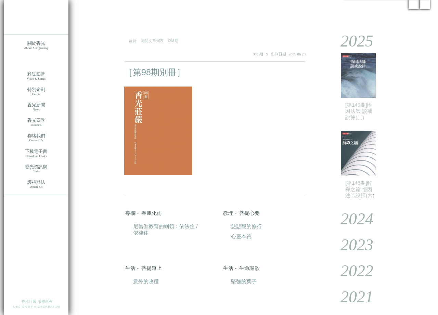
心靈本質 (241, 236)
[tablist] (380, 168)
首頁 (132, 41)
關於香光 (36, 45)
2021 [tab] (352, 297)
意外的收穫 (146, 281)
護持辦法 (36, 184)
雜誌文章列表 (152, 41)
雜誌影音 (36, 76)
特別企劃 (36, 91)
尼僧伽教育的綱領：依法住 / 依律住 (165, 229)
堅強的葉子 (244, 281)
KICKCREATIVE (47, 307)
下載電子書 (36, 153)
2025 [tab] (352, 41)
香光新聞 (36, 106)
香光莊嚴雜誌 (36, 60)
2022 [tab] (352, 271)
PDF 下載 (285, 72)
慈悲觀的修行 (246, 226)
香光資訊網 (36, 168)
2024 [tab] (352, 219)
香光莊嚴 (36, 17)
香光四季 (36, 122)
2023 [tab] (352, 245)
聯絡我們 (36, 137)
